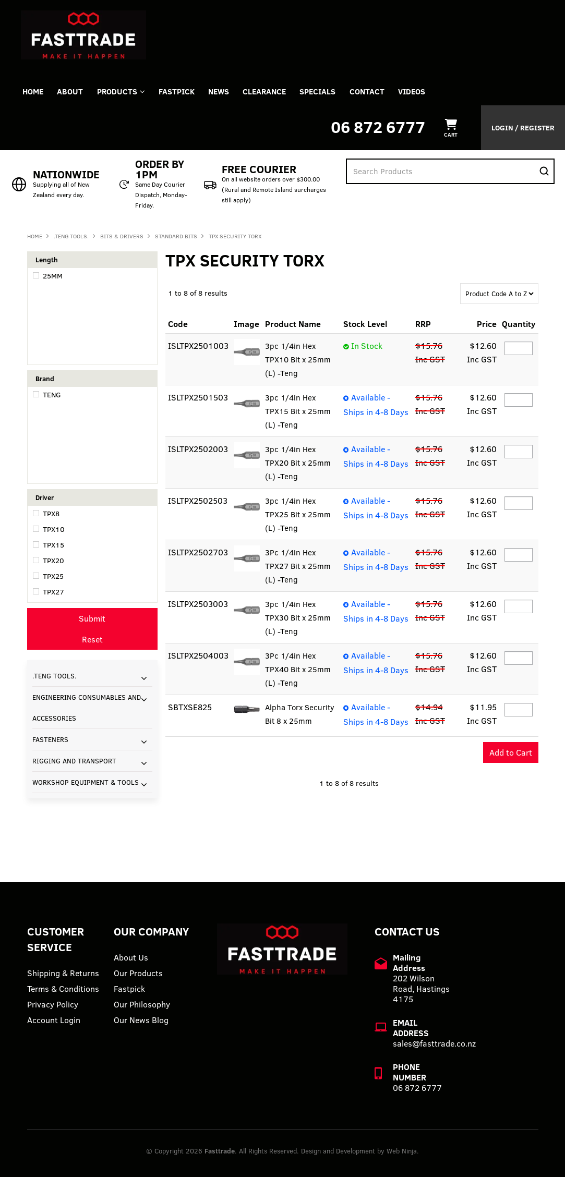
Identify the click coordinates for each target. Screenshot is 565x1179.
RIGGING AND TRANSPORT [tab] (74, 762)
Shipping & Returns (63, 975)
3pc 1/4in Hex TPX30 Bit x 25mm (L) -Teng (299, 619)
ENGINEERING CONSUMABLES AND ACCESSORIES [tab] (86, 709)
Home (33, 92)
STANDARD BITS (176, 238)
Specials (330, 92)
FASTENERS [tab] (50, 741)
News (227, 92)
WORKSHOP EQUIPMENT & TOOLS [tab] (85, 783)
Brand (44, 380)
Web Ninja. (403, 1153)
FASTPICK (183, 92)
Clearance (275, 92)
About (73, 92)
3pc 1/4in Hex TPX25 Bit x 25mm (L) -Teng (298, 516)
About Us (131, 959)
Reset (92, 641)
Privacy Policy (52, 1006)
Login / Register (523, 129)
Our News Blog (141, 1022)
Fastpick (129, 991)
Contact (381, 92)
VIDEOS (428, 92)
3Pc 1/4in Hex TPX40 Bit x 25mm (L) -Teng (299, 671)
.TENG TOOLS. (71, 238)
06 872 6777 (378, 128)
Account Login (53, 1022)
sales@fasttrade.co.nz (434, 1045)
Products (122, 92)
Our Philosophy (142, 1006)
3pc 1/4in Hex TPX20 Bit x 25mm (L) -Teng (299, 464)
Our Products (138, 975)
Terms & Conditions (63, 991)
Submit (92, 620)
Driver (44, 499)
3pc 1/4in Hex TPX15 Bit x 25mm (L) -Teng (299, 413)
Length (46, 261)
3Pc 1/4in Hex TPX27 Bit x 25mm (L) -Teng (299, 568)
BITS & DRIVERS (121, 238)
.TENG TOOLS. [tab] (54, 677)
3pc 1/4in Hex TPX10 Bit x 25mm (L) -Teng (299, 361)
